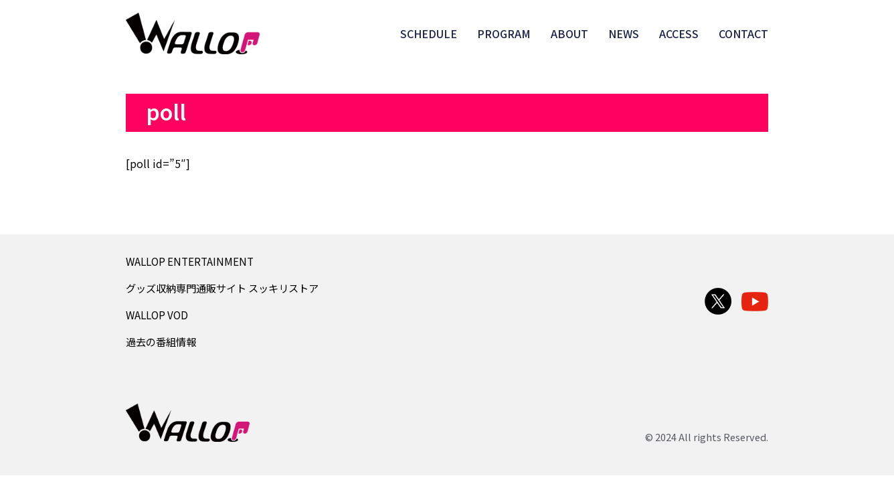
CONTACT (743, 33)
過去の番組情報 (161, 341)
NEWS (623, 33)
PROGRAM (504, 33)
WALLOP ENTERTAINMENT (190, 261)
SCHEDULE (428, 33)
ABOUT (569, 33)
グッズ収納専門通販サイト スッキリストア (222, 288)
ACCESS (679, 33)
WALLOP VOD (157, 314)
